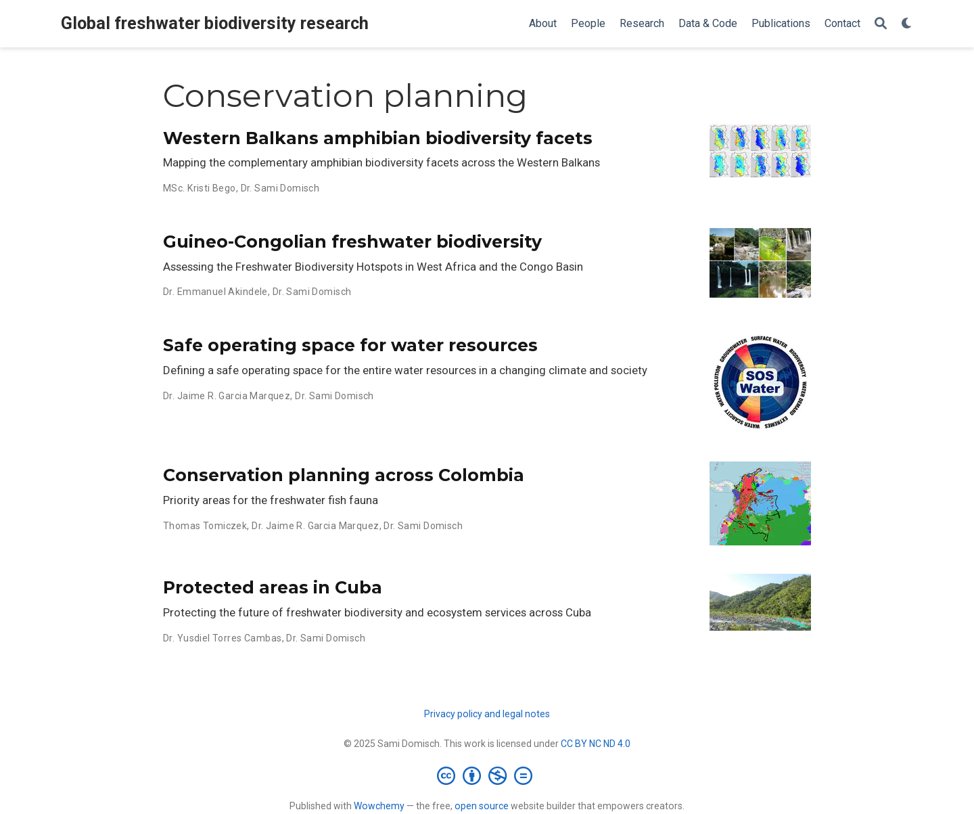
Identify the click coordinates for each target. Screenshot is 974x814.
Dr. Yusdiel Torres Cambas (222, 638)
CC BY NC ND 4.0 (595, 743)
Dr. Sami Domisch (280, 188)
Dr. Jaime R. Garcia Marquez (226, 395)
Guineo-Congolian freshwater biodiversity (352, 241)
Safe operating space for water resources (350, 345)
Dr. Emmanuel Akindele (215, 291)
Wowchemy (379, 805)
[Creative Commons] (487, 775)
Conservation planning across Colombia (343, 475)
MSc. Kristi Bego (199, 188)
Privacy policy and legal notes (487, 713)
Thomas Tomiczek (205, 525)
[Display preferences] (907, 24)
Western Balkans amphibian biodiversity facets (378, 138)
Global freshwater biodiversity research (215, 23)
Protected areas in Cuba (272, 587)
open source (482, 805)
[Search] (881, 24)
